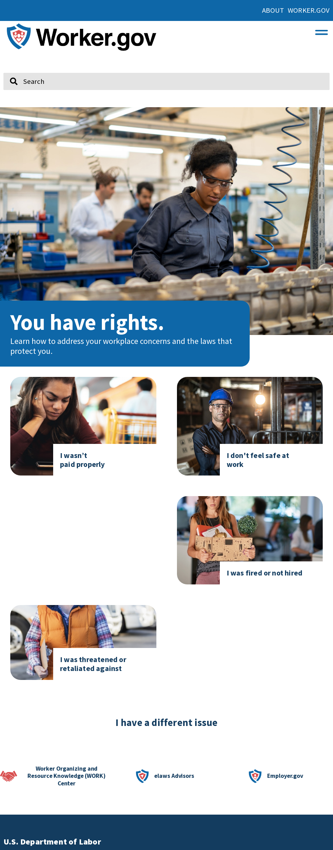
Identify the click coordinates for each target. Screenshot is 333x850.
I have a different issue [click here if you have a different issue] (167, 722)
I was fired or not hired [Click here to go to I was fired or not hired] (265, 573)
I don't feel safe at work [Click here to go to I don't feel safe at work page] (258, 459)
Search (8, 70)
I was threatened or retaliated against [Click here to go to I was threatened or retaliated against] (93, 664)
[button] (321, 31)
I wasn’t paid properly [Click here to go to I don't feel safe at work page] (82, 459)
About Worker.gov (296, 10)
